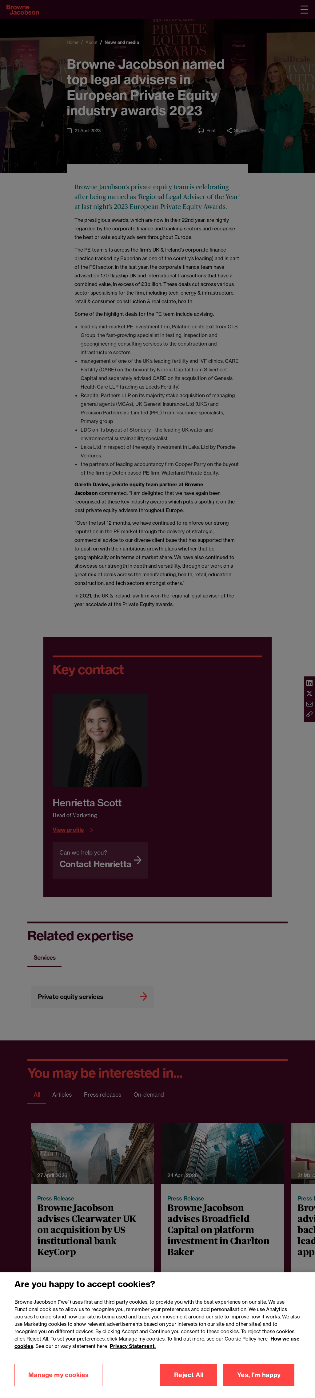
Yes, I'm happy (259, 1384)
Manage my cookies (58, 1384)
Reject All (188, 1384)
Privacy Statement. (133, 1355)
